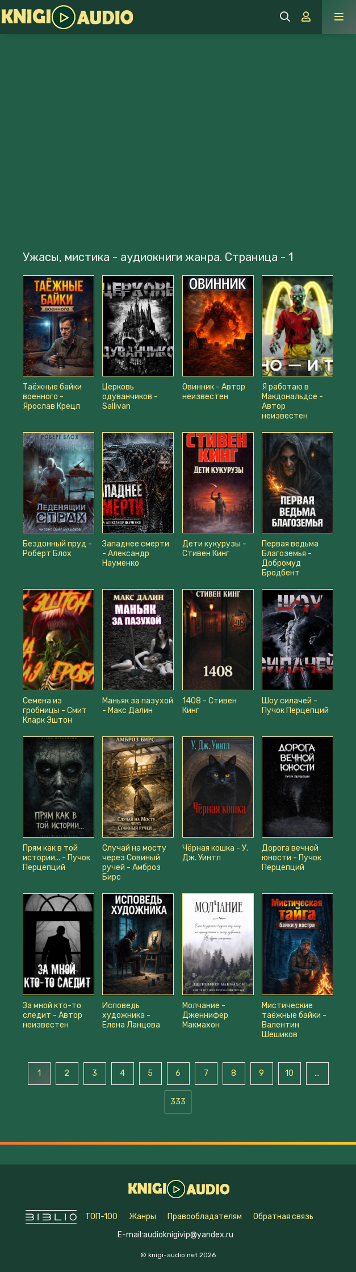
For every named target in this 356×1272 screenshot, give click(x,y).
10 (289, 1073)
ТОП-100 (101, 1216)
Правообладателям (204, 1216)
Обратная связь (283, 1216)
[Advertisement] (178, 119)
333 (178, 1102)
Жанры (142, 1216)
